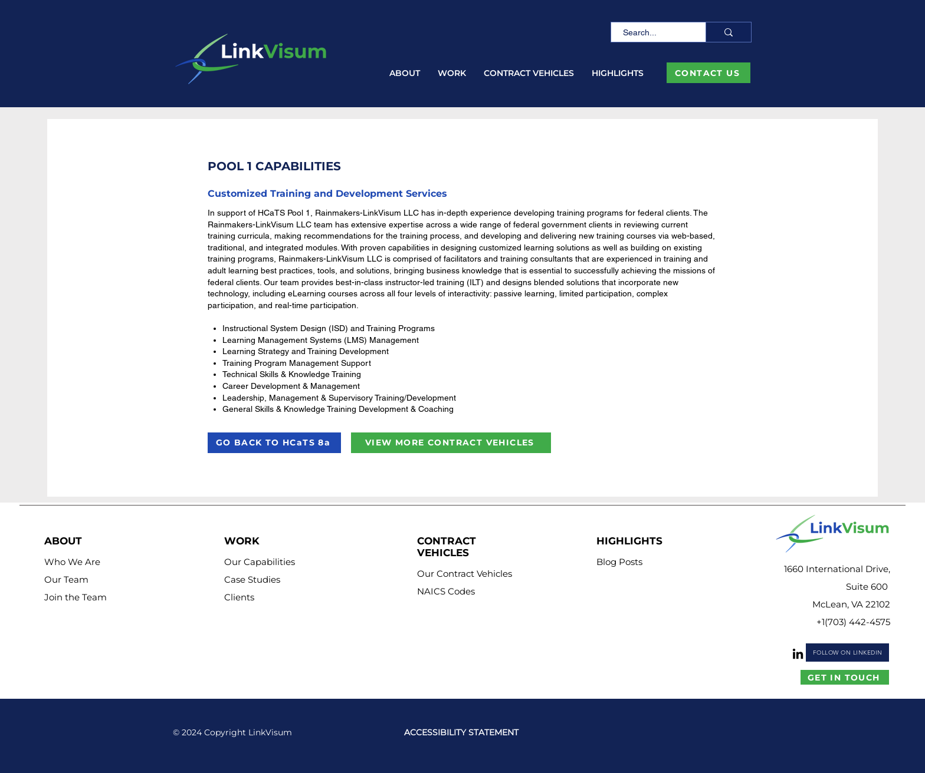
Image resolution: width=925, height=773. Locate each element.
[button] (405, 73)
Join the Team (75, 597)
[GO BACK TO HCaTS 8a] (274, 442)
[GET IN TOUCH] (845, 677)
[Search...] (652, 33)
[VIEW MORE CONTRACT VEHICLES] (451, 442)
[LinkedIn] (797, 653)
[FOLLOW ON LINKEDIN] (847, 652)
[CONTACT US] (708, 72)
